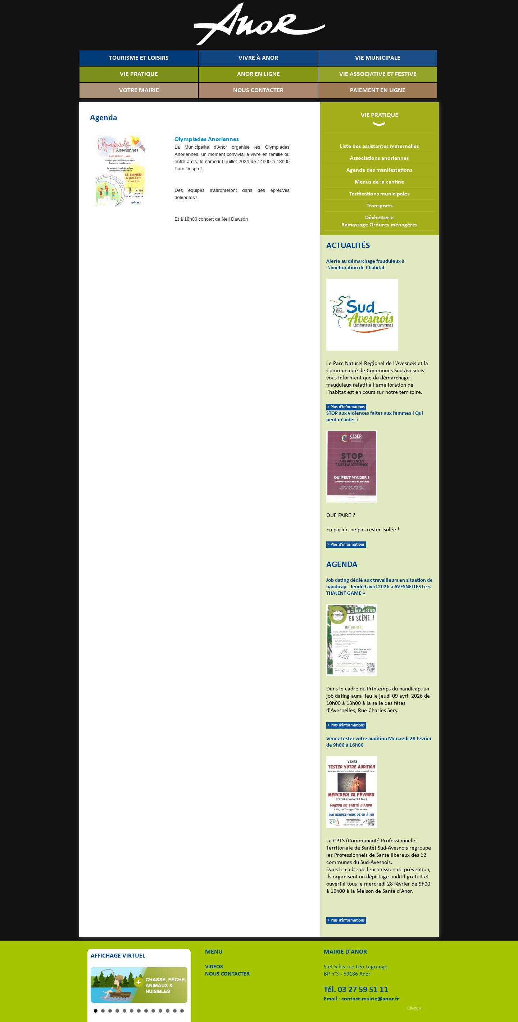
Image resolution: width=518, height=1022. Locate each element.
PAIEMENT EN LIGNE (377, 90)
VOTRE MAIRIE (139, 90)
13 (182, 1011)
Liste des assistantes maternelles (379, 146)
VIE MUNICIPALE (377, 58)
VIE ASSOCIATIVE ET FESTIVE (378, 74)
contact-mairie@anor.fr (370, 999)
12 (175, 1011)
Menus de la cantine (379, 182)
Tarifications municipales (379, 194)
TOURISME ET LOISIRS (139, 58)
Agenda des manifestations (379, 170)
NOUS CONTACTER (258, 90)
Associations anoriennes (379, 158)
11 (167, 1011)
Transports (379, 206)
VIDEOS (214, 967)
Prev (100, 985)
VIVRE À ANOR (258, 58)
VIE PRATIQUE (139, 74)
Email (330, 999)
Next (178, 985)
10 (160, 1011)
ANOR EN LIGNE (258, 74)
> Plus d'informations (346, 407)
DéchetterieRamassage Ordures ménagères (379, 221)
